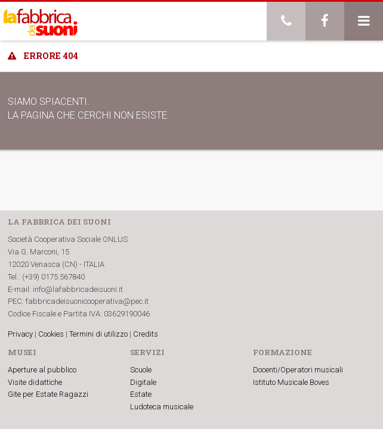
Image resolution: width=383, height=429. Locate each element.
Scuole (141, 369)
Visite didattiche (35, 382)
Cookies (51, 333)
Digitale (143, 382)
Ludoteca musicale (161, 406)
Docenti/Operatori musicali (298, 369)
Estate (141, 394)
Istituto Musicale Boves (291, 382)
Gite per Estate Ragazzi (48, 394)
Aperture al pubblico (42, 369)
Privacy (20, 333)
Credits (145, 333)
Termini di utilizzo (98, 333)
